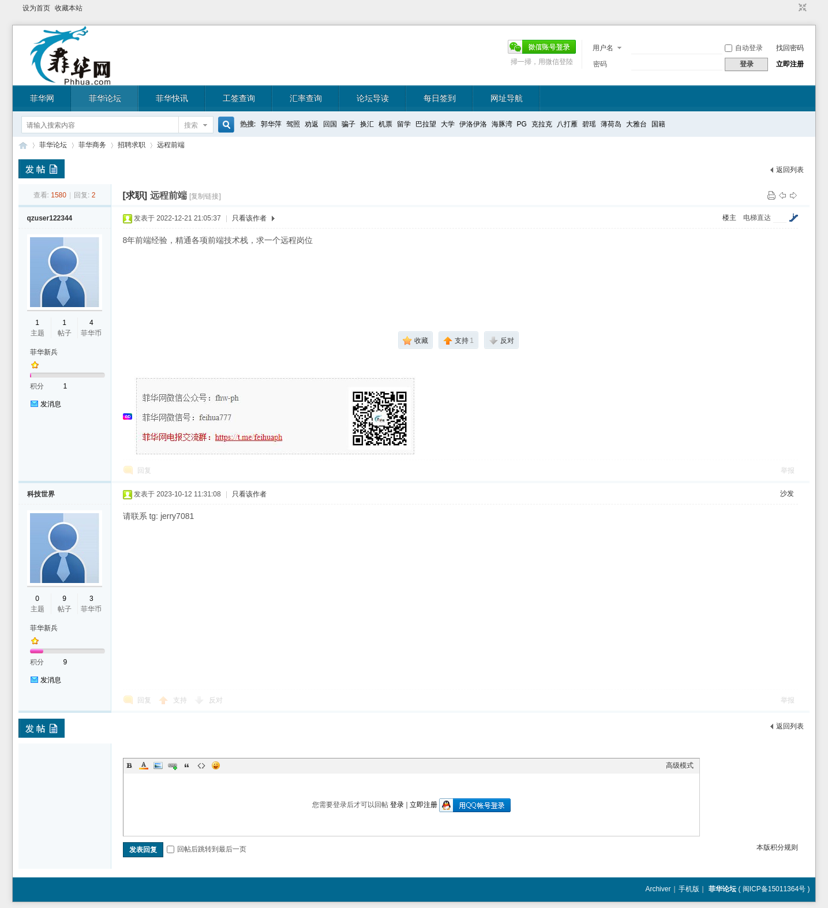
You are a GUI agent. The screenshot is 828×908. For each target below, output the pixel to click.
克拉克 (541, 124)
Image (158, 765)
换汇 (367, 124)
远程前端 (171, 145)
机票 (385, 124)
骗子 (348, 124)
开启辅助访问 (792, 8)
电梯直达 (757, 218)
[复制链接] (205, 196)
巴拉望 (425, 124)
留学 (404, 124)
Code (201, 765)
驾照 (293, 124)
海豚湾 (502, 124)
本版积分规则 (777, 847)
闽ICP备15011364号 (774, 889)
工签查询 (239, 98)
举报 (788, 470)
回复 (144, 470)
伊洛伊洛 (473, 124)
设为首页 (36, 8)
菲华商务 (92, 145)
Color (143, 765)
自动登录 (744, 48)
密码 (600, 64)
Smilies (216, 765)
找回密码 (790, 48)
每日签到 (440, 98)
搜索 (191, 125)
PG (522, 124)
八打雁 (567, 124)
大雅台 (636, 124)
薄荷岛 (611, 124)
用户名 (603, 48)
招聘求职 (131, 145)
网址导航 (506, 98)
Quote (187, 765)
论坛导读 (373, 98)
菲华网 (42, 98)
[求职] (135, 195)
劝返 (312, 124)
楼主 (729, 218)
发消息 (50, 404)
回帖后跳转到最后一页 (206, 849)
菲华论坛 (105, 98)
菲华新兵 (44, 352)
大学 (448, 124)
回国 (330, 124)
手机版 (689, 889)
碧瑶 (589, 124)
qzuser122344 (50, 218)
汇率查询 (306, 98)
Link (172, 765)
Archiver (657, 889)
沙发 (787, 494)
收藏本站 (69, 8)
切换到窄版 (801, 8)
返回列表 (790, 170)
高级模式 (680, 765)
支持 (181, 700)
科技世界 (41, 494)
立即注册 (790, 64)
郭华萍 (271, 124)
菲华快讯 (172, 98)
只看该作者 (249, 218)
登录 (397, 805)
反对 (216, 700)
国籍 (658, 124)
